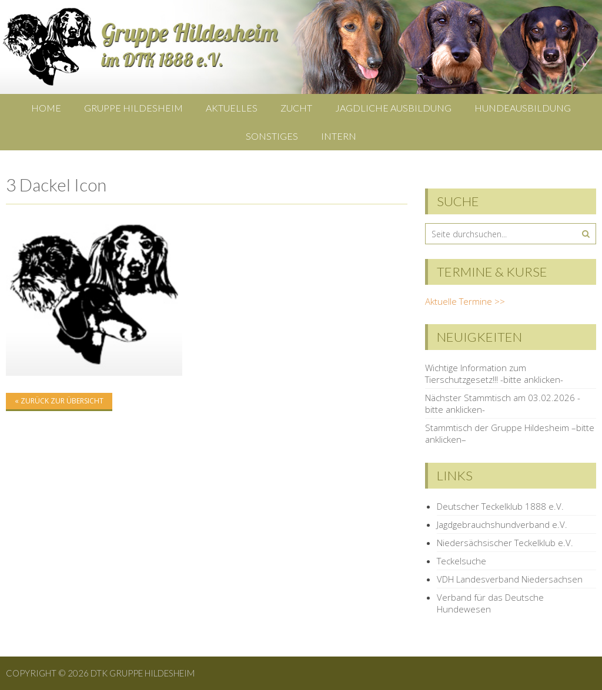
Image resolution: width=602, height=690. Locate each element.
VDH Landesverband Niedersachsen (510, 579)
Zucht (296, 107)
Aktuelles (231, 107)
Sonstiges (272, 136)
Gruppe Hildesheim (133, 107)
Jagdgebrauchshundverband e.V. (502, 524)
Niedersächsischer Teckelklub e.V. (505, 542)
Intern (338, 136)
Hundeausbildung (522, 107)
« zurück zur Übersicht (59, 401)
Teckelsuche (461, 561)
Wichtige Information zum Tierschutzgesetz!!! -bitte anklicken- (494, 373)
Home (46, 107)
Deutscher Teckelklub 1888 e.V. (500, 506)
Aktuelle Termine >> (465, 301)
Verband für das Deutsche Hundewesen (490, 603)
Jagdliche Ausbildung (393, 107)
